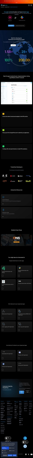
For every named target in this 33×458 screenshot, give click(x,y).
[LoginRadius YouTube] (31, 454)
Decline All (5, 455)
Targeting (4, 450)
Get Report (27, 0)
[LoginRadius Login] (29, 5)
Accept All (10, 455)
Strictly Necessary (4, 448)
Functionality (12, 450)
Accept (14, 455)
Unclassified (4, 452)
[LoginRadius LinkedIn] (26, 454)
